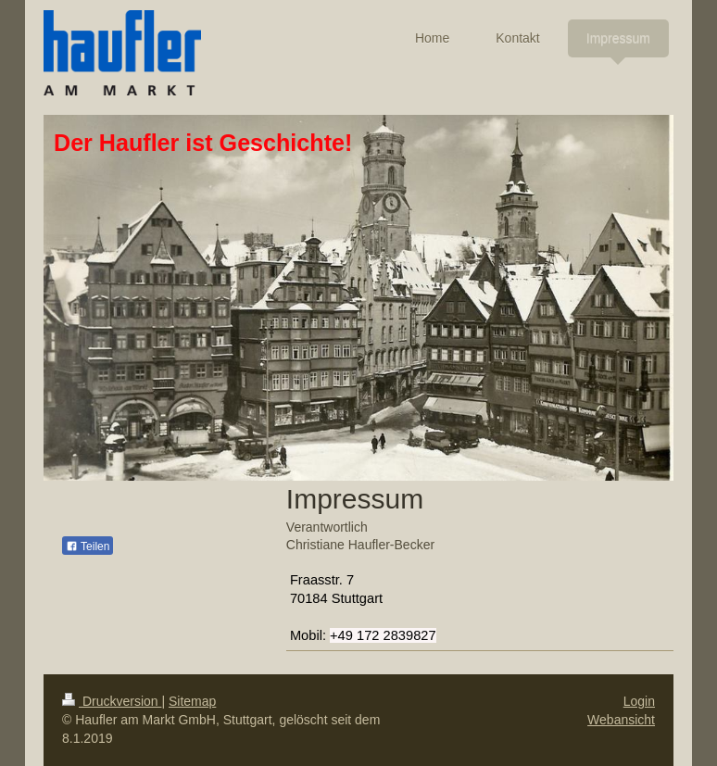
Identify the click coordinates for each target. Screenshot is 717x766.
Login (639, 701)
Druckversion (111, 701)
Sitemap (192, 701)
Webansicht (621, 719)
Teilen (87, 546)
